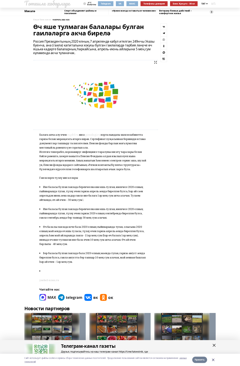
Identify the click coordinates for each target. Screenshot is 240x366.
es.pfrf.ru (72, 134)
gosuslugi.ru (92, 134)
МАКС (132, 3)
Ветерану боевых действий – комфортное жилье (175, 12)
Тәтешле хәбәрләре (47, 3)
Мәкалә (29, 11)
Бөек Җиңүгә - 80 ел (184, 3)
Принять (200, 359)
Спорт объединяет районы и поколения (80, 12)
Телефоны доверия (154, 3)
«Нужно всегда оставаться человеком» (134, 11)
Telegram (106, 3)
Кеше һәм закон (42, 19)
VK (120, 3)
